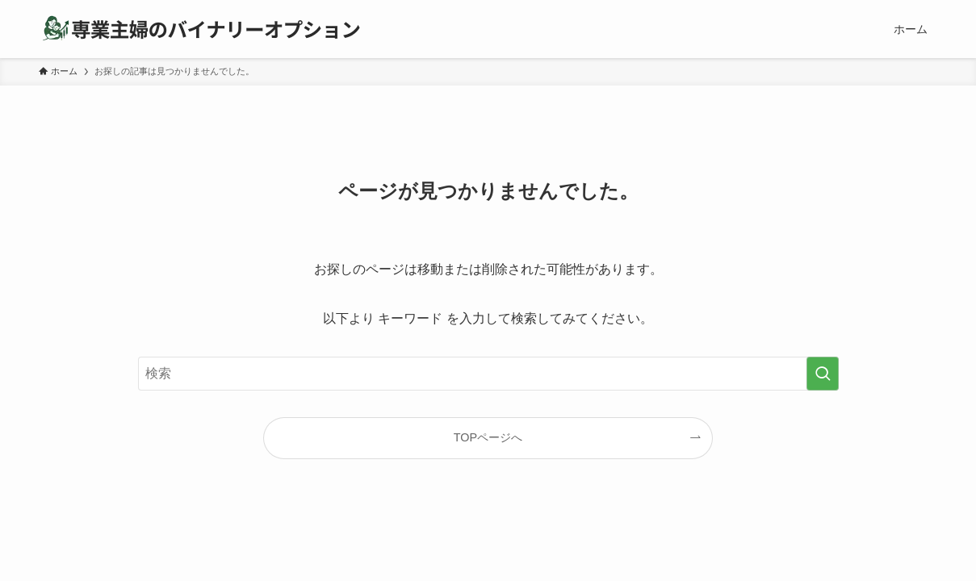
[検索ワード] (488, 374)
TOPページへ (488, 437)
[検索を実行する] (822, 374)
